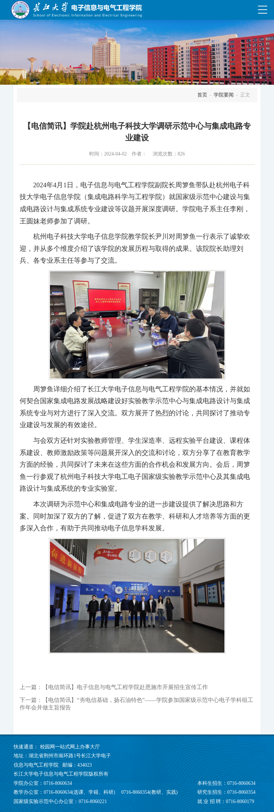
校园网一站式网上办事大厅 (70, 746)
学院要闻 (224, 95)
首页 (202, 95)
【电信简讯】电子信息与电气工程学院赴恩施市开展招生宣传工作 (125, 687)
